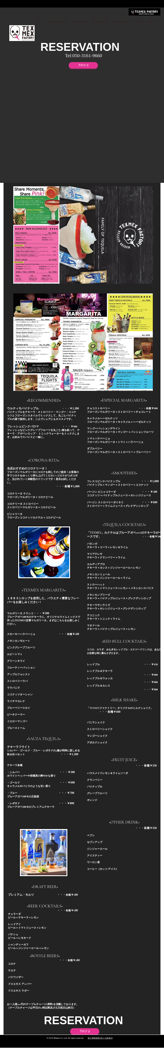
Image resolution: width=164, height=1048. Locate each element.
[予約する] (83, 65)
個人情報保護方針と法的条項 (100, 1038)
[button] (84, 127)
